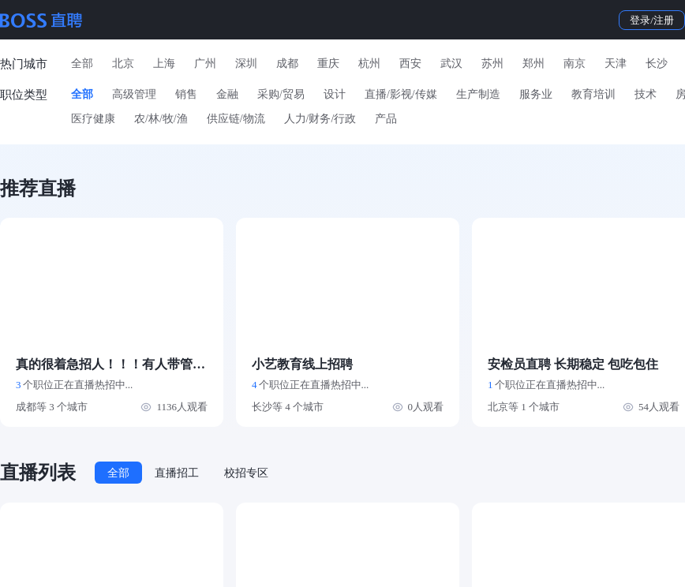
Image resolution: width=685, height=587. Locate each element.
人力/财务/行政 (320, 119)
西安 (410, 63)
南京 (574, 63)
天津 (616, 63)
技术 (645, 94)
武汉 (451, 63)
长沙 (657, 63)
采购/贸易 (281, 94)
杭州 (369, 63)
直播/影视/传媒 (401, 94)
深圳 (246, 63)
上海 (164, 63)
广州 (205, 63)
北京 (123, 63)
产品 (386, 119)
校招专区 (246, 473)
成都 (287, 63)
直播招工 (177, 473)
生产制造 (478, 94)
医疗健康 (93, 119)
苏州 (492, 63)
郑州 (533, 63)
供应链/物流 (236, 119)
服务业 (535, 94)
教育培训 (593, 94)
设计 (335, 94)
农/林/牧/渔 (161, 119)
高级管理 (134, 94)
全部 (82, 63)
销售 (186, 94)
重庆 (328, 63)
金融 (227, 94)
